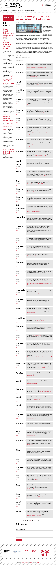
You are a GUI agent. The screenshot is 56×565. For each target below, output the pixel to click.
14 (27, 521)
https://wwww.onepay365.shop (34, 408)
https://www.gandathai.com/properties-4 (34, 515)
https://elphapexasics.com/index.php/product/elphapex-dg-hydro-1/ (39, 265)
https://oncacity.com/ (33, 76)
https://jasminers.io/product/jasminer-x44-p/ (41, 273)
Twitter (43, 554)
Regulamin (14, 10)
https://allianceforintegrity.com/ (32, 255)
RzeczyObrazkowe (25, 562)
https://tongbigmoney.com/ (32, 418)
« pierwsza (17, 520)
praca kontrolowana (19, 60)
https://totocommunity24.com (40, 155)
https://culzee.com (30, 444)
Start (4, 10)
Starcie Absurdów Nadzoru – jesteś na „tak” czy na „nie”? (8, 33)
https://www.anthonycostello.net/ (45, 391)
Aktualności (20, 10)
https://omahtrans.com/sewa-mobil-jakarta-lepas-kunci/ (37, 183)
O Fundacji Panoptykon (29, 10)
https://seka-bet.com (42, 112)
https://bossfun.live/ (41, 367)
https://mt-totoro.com (41, 84)
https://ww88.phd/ (45, 93)
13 (25, 521)
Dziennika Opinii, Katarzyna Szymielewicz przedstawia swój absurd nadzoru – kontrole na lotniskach (8, 126)
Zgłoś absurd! (8, 18)
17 (32, 521)
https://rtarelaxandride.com (32, 383)
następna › (42, 520)
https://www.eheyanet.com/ (32, 122)
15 (29, 521)
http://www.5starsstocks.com (32, 67)
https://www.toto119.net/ (31, 191)
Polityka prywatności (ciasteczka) (27, 554)
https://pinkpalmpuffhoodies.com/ (33, 104)
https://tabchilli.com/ (30, 375)
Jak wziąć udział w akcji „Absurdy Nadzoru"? (8, 151)
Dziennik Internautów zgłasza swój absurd (7, 45)
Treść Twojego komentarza (21, 529)
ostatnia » (45, 520)
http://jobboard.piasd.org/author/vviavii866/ (35, 496)
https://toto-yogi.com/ (40, 320)
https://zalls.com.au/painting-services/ (34, 211)
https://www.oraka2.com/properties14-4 (34, 506)
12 (23, 521)
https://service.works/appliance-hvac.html (34, 293)
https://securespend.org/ (36, 399)
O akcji (8, 10)
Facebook (46, 554)
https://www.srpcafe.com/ (35, 248)
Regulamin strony (34, 551)
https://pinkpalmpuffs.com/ (32, 164)
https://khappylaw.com (31, 435)
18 (34, 521)
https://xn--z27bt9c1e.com (44, 175)
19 (36, 521)
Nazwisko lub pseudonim (21, 526)
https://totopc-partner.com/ (31, 303)
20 (38, 521)
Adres (17, 68)
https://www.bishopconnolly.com (37, 424)
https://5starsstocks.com (41, 67)
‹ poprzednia (19, 520)
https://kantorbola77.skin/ (31, 488)
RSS (42, 551)
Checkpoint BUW (8, 83)
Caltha (31, 562)
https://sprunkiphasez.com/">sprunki (37, 216)
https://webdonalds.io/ (35, 199)
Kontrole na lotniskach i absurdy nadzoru (8, 118)
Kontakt (26, 550)
